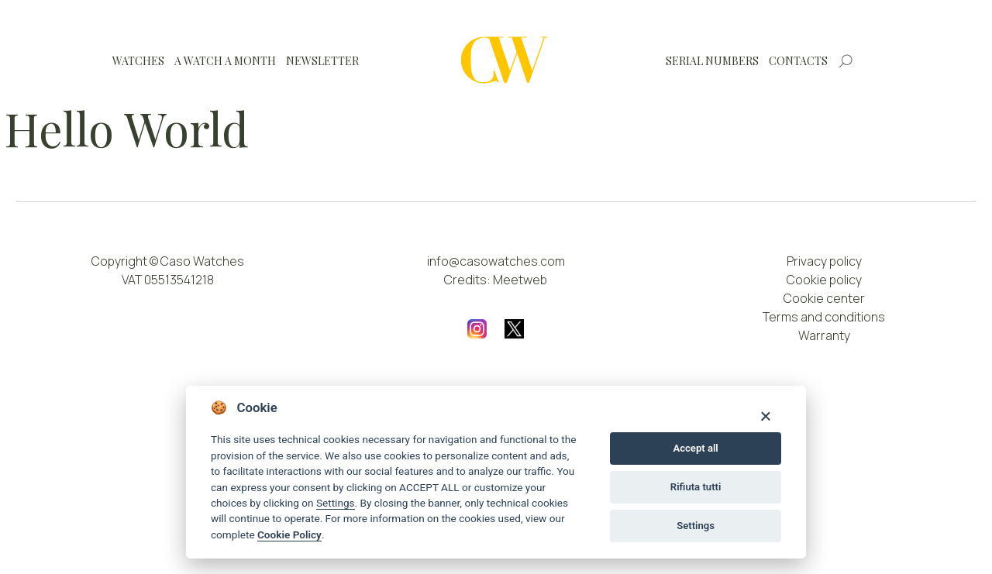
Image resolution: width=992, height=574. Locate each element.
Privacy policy (824, 261)
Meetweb (520, 279)
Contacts (798, 60)
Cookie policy (824, 279)
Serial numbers (712, 60)
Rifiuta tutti (696, 487)
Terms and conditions (824, 316)
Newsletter (322, 60)
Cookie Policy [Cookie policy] (289, 534)
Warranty (824, 335)
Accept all (695, 448)
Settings (335, 503)
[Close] (765, 415)
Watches (138, 60)
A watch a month (225, 60)
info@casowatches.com (496, 261)
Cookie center (824, 298)
